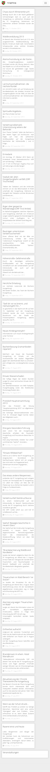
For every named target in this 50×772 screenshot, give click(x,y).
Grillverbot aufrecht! (12, 629)
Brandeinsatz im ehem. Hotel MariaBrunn (16, 655)
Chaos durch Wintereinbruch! (16, 12)
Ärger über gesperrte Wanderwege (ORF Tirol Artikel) (17, 207)
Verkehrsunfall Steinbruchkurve (17, 498)
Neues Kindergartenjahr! (14, 331)
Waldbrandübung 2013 (13, 36)
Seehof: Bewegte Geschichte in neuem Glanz (16, 524)
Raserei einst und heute (13, 726)
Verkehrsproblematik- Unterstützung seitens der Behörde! (15, 127)
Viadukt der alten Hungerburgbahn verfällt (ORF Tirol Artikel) (16, 179)
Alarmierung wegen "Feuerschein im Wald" (18, 603)
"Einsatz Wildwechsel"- (13, 453)
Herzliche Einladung (12, 283)
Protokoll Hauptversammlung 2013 (16, 402)
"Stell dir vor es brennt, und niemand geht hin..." (15, 304)
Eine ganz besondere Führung (16, 428)
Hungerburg (11, 3)
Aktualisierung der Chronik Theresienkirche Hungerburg (16, 680)
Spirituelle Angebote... (12, 111)
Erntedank (7, 154)
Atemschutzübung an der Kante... (18, 59)
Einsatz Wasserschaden (13, 376)
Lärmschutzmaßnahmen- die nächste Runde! (16, 85)
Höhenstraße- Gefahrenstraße (16, 258)
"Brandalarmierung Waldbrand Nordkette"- (17, 551)
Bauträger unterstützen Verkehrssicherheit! (13, 232)
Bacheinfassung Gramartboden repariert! (17, 348)
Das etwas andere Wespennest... (17, 475)
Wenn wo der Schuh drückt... (16, 704)
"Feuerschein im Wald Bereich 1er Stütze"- (18, 578)
